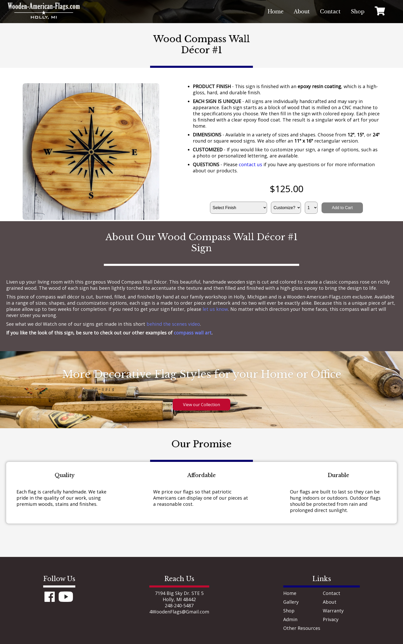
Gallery (291, 602)
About (329, 602)
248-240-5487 (179, 605)
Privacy (330, 619)
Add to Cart (342, 208)
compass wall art (193, 333)
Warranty (333, 611)
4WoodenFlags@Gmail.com (179, 612)
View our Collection (201, 404)
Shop (289, 611)
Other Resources (301, 628)
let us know (215, 309)
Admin (290, 619)
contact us (250, 164)
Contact (331, 593)
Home (289, 593)
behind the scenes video (173, 324)
